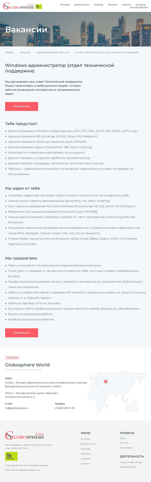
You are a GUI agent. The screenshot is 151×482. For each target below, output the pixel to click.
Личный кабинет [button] (139, 7)
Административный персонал (52, 52)
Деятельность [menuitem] (81, 4)
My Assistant (126, 447)
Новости (85, 458)
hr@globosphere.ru (17, 408)
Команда (85, 448)
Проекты (86, 453)
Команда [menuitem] (98, 4)
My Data (124, 442)
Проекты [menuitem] (112, 4)
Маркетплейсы (128, 467)
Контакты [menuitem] (141, 4)
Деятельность (88, 443)
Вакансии (25, 52)
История (85, 438)
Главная (9, 52)
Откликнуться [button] (21, 106)
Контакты (86, 463)
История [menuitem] (65, 4)
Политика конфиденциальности (22, 470)
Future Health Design (131, 462)
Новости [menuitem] (126, 4)
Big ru (123, 438)
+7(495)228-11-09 (65, 408)
